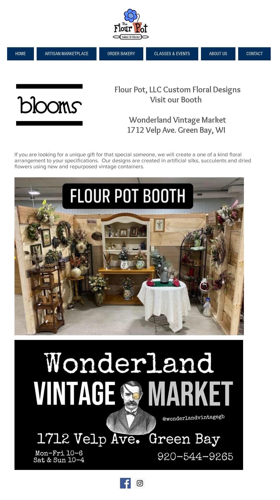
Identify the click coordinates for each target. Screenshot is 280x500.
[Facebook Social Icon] (125, 483)
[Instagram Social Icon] (140, 483)
